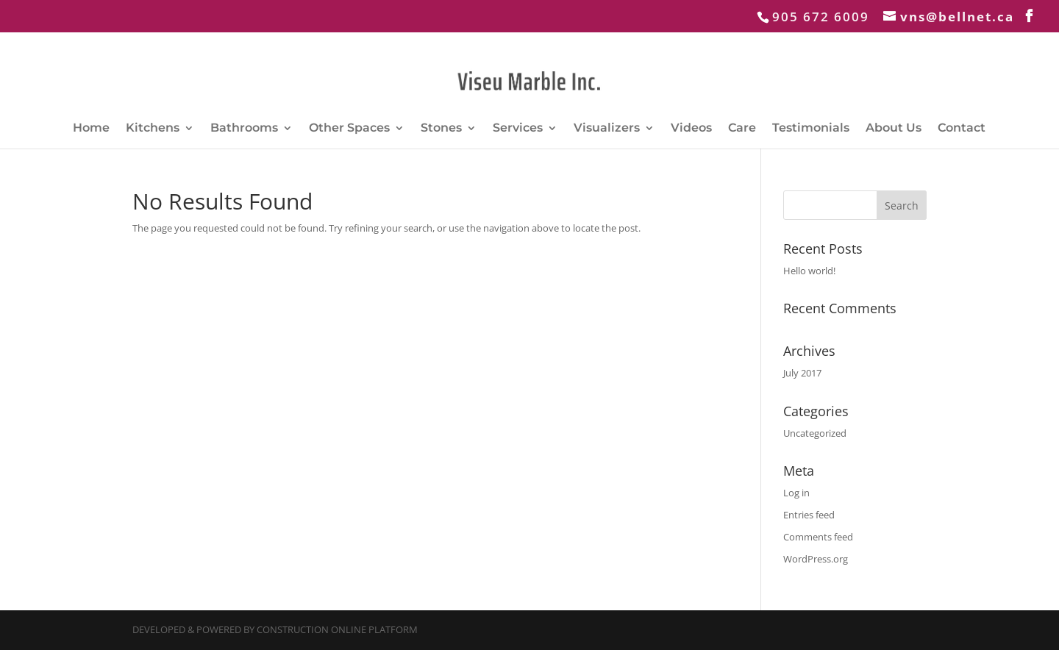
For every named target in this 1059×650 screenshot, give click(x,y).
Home (91, 129)
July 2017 (802, 372)
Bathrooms (244, 129)
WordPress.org (815, 558)
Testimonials (810, 129)
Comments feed (818, 536)
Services (518, 129)
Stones (441, 129)
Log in (796, 492)
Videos (691, 129)
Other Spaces (349, 129)
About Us (893, 129)
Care (742, 129)
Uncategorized (814, 433)
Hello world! (809, 270)
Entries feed (809, 514)
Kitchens (152, 129)
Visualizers (607, 129)
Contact (961, 129)
